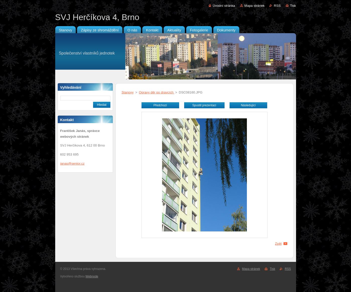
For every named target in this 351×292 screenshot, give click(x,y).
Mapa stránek (254, 6)
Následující (248, 105)
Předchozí (160, 105)
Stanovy (128, 92)
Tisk (293, 6)
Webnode (92, 276)
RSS (277, 6)
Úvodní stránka (224, 6)
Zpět (278, 244)
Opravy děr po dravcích (157, 92)
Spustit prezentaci (204, 105)
